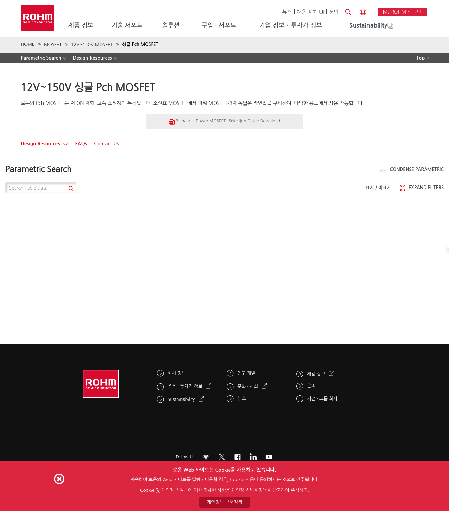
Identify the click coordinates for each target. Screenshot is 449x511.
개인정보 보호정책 (224, 502)
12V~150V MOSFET (92, 44)
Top (420, 57)
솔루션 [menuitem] (171, 25)
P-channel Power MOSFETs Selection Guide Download (224, 122)
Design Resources (92, 57)
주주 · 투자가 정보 (185, 386)
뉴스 (286, 11)
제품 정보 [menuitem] (81, 25)
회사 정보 (177, 373)
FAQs (81, 143)
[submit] (70, 189)
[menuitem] (368, 25)
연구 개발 (246, 373)
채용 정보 (307, 11)
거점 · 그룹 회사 (322, 398)
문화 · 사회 (247, 386)
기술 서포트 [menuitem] (127, 25)
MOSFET (53, 44)
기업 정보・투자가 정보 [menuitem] (290, 25)
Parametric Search (41, 57)
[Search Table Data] (41, 187)
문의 (333, 11)
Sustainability (368, 25)
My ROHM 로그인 (402, 11)
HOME (28, 44)
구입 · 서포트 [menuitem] (218, 25)
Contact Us (106, 143)
